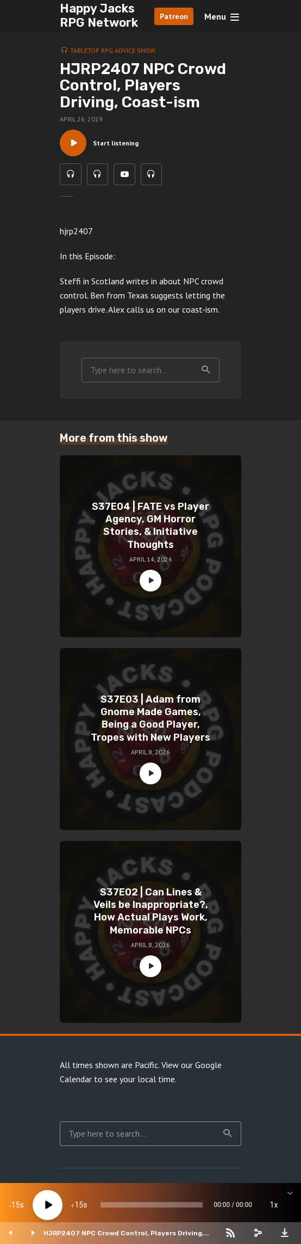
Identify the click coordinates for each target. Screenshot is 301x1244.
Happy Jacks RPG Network (99, 15)
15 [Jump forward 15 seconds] (78, 1204)
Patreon (174, 16)
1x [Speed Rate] (274, 1204)
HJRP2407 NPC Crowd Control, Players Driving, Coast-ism (123, 1233)
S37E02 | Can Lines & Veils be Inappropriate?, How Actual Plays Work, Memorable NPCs (150, 912)
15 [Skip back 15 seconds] (15, 1204)
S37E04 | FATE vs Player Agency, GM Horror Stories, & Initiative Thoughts (150, 526)
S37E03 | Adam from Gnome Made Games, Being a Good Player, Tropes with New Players (150, 719)
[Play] (47, 1205)
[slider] (152, 1205)
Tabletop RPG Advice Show (112, 50)
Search (205, 370)
